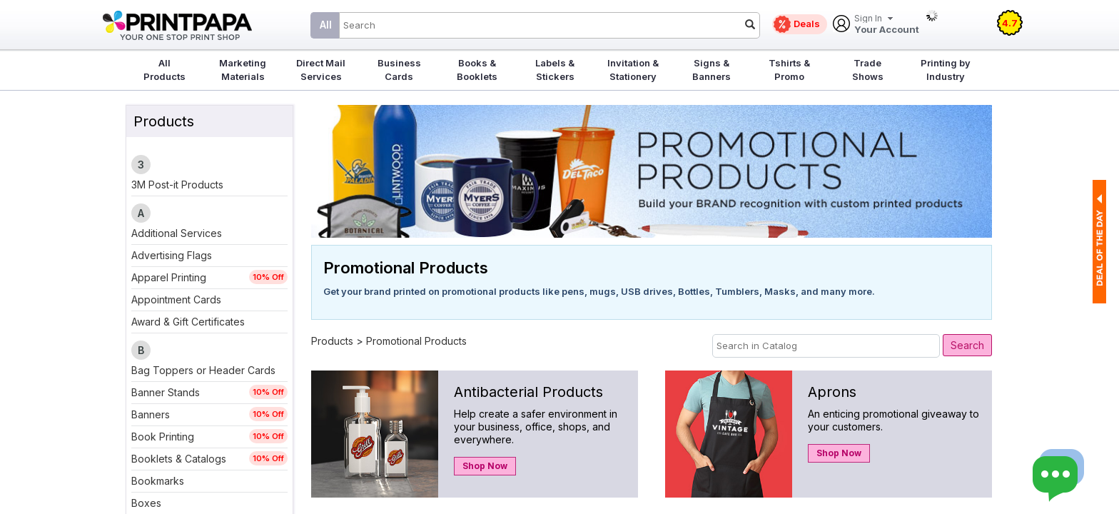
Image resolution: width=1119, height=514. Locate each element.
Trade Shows (867, 69)
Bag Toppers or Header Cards (203, 370)
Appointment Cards (176, 299)
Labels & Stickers (554, 69)
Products (332, 341)
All (326, 25)
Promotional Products (416, 341)
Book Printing (162, 436)
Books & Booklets (477, 69)
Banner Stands (165, 392)
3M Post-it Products (177, 184)
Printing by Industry (946, 69)
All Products (164, 69)
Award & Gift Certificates (188, 322)
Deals (807, 23)
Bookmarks (157, 481)
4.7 (1010, 23)
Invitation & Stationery (633, 69)
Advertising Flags (171, 255)
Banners (150, 414)
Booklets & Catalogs (178, 459)
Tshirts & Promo (789, 69)
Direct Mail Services (320, 69)
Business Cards (399, 69)
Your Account (886, 24)
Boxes (146, 503)
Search (967, 345)
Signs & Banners (711, 69)
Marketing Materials (242, 69)
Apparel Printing (168, 277)
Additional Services (176, 233)
